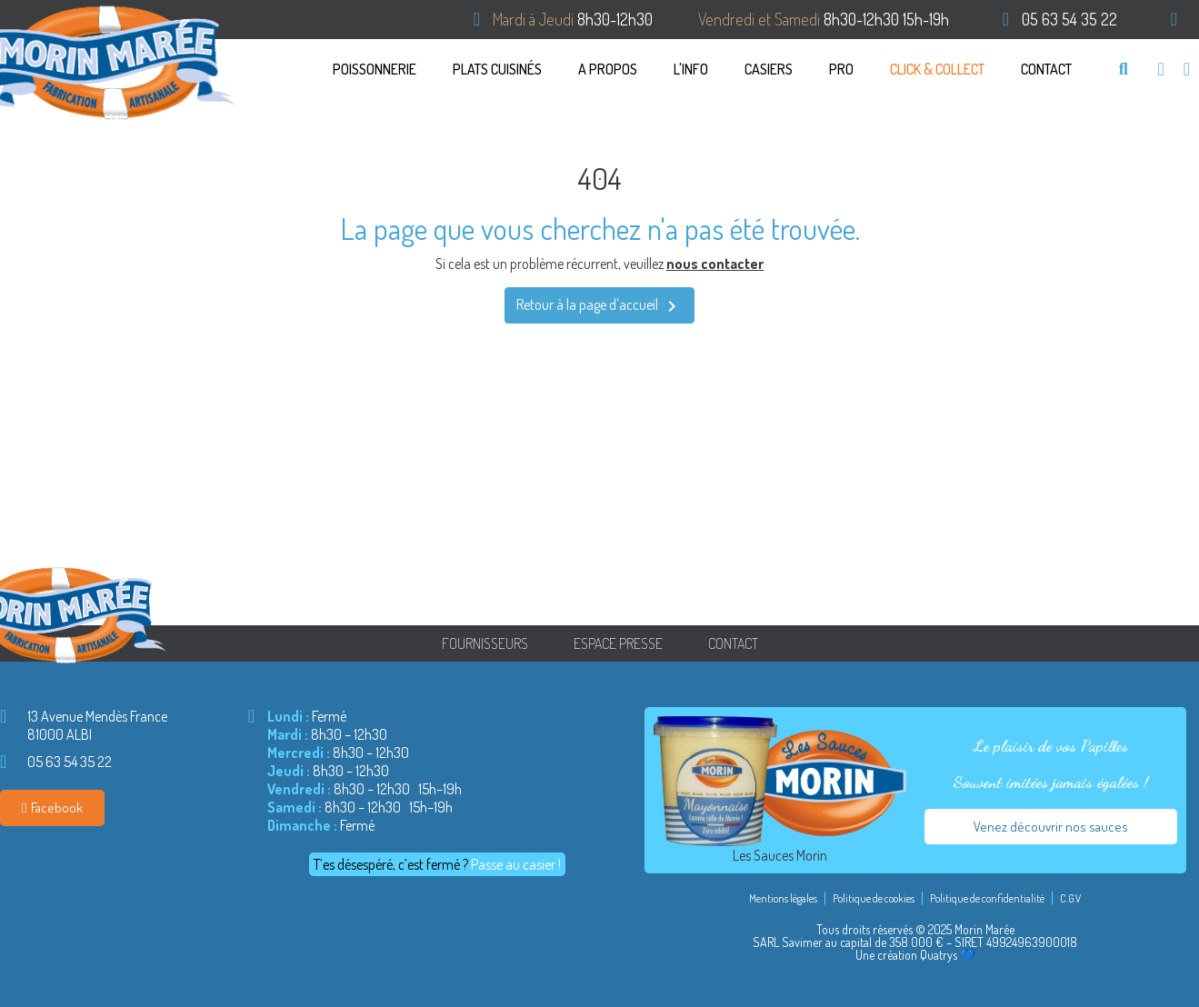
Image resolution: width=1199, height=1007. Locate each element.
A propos (607, 69)
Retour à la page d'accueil (599, 306)
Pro (841, 69)
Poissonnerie (374, 69)
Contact (1046, 69)
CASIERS (768, 69)
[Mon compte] (1187, 69)
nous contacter (715, 263)
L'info (691, 69)
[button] (1123, 69)
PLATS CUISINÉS (497, 69)
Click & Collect (937, 69)
